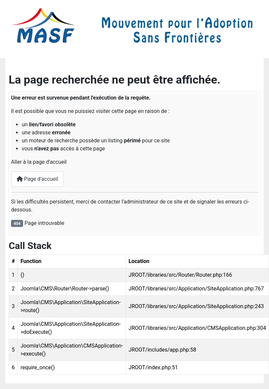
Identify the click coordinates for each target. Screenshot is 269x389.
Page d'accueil (37, 179)
